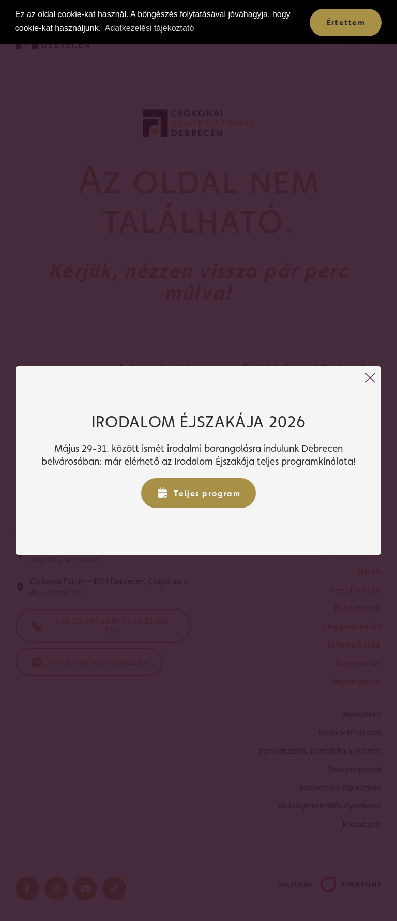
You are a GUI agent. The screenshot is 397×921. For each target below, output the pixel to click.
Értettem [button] (346, 22)
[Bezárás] (370, 378)
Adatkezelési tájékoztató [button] (149, 28)
